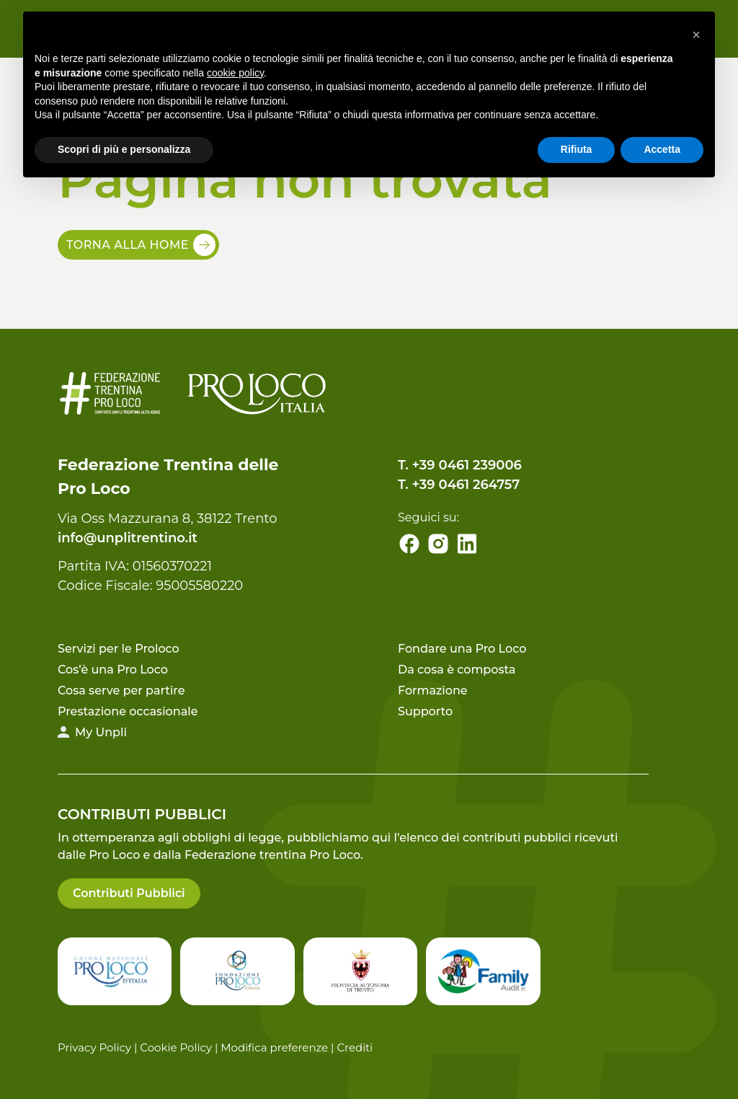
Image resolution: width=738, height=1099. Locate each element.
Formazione (433, 690)
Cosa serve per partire (121, 690)
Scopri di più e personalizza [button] (124, 149)
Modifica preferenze (274, 1047)
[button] (696, 34)
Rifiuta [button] (576, 149)
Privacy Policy (94, 1047)
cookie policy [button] (235, 73)
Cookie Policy (176, 1047)
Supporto (425, 711)
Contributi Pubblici (129, 893)
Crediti (355, 1047)
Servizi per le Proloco (118, 649)
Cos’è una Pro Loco (113, 669)
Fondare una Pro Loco (462, 649)
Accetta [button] (662, 149)
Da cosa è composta (456, 669)
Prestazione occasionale (127, 711)
